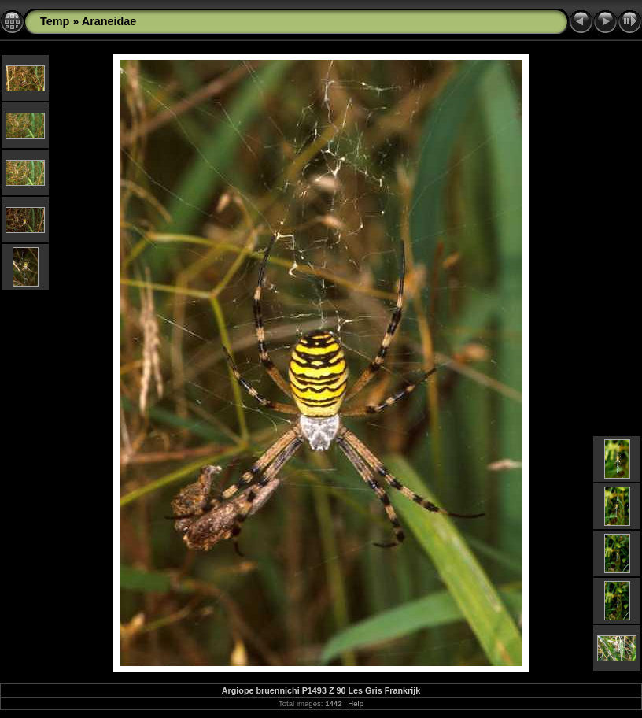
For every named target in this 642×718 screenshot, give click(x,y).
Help (355, 703)
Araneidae (109, 21)
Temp (54, 21)
